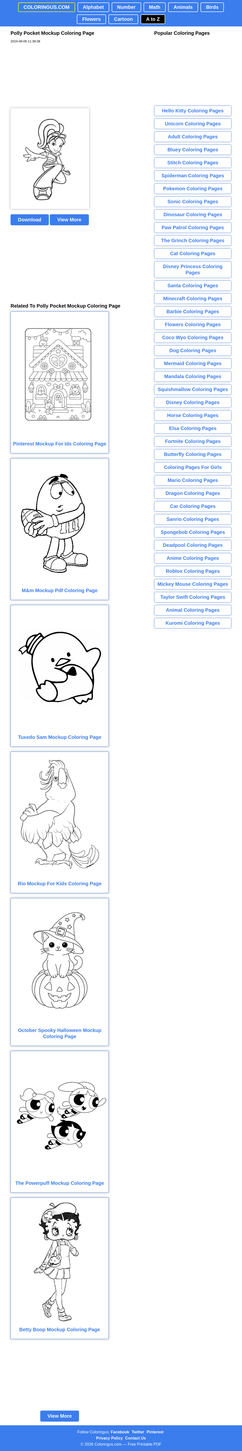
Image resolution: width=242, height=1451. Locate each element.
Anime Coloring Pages (193, 558)
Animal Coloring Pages (193, 610)
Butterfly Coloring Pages (192, 454)
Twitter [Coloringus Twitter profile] (138, 1432)
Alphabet (93, 7)
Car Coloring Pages (193, 506)
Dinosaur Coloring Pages (192, 214)
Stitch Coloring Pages (192, 162)
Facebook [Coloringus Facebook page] (120, 1432)
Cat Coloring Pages (192, 253)
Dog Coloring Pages (192, 350)
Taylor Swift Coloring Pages (192, 597)
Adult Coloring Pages (193, 136)
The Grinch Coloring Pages (193, 240)
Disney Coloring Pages (193, 402)
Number (126, 7)
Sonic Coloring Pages (192, 201)
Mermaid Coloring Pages (193, 363)
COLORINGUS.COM (47, 7)
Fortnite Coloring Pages (193, 441)
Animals (183, 7)
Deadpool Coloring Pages (193, 545)
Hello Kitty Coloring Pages (193, 110)
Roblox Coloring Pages (193, 571)
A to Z (153, 19)
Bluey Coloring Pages (192, 149)
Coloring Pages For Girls (193, 467)
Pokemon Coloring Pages (192, 188)
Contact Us (135, 1438)
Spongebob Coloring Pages (193, 532)
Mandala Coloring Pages (192, 376)
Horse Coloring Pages (192, 415)
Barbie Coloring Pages (192, 311)
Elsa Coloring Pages (192, 428)
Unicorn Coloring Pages (193, 123)
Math (155, 7)
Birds (212, 7)
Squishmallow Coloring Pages (193, 389)
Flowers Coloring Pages (193, 324)
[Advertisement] (47, 76)
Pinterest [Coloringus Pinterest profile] (155, 1432)
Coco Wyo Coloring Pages (193, 337)
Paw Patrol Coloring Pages (192, 227)
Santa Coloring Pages (192, 285)
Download (29, 219)
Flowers (91, 19)
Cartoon (123, 19)
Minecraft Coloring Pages (192, 298)
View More (69, 219)
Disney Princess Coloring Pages (192, 269)
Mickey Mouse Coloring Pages (193, 584)
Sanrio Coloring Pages (192, 519)
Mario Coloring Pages (193, 480)
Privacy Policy (109, 1438)
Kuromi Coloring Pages (192, 623)
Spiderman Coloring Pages (192, 175)
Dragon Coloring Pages (192, 493)
